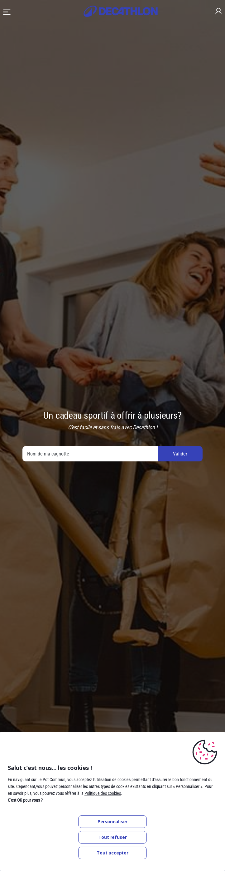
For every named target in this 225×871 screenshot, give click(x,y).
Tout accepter (112, 853)
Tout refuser (112, 837)
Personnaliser (112, 821)
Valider (180, 454)
